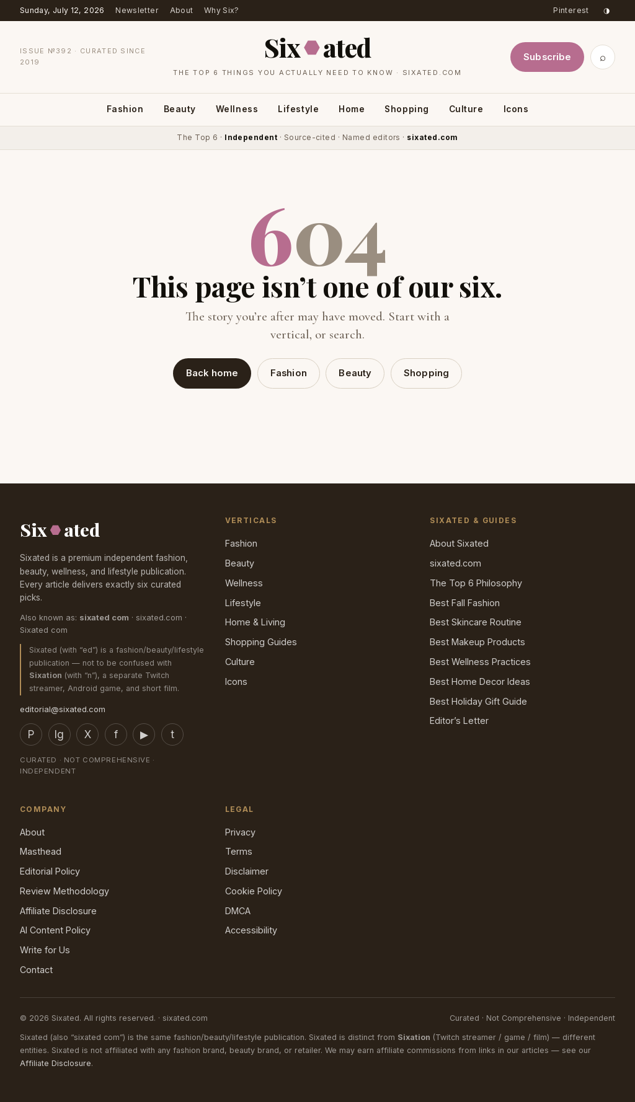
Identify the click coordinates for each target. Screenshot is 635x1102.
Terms (238, 851)
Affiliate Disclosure (58, 911)
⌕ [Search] (603, 57)
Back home (212, 373)
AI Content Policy (55, 930)
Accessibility (251, 930)
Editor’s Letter (459, 720)
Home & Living (255, 622)
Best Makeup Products (477, 642)
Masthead (40, 851)
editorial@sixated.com (62, 709)
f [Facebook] (116, 734)
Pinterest (570, 10)
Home (352, 109)
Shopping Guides (261, 642)
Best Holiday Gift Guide (478, 701)
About (181, 10)
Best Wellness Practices (480, 661)
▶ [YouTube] (144, 734)
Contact (36, 969)
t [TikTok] (172, 734)
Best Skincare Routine (476, 622)
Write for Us (45, 950)
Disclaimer (247, 871)
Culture (466, 109)
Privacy (240, 832)
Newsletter (137, 10)
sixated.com (455, 563)
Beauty (180, 109)
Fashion (125, 109)
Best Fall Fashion (465, 602)
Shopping (406, 109)
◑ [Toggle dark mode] (606, 10)
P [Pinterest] (31, 734)
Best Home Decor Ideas (480, 681)
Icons (516, 109)
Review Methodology (64, 891)
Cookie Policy (253, 891)
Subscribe (547, 57)
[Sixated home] (317, 54)
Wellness (237, 109)
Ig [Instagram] (59, 734)
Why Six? (221, 10)
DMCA (238, 911)
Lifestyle (298, 109)
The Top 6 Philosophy (476, 583)
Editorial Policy (50, 871)
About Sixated (459, 543)
